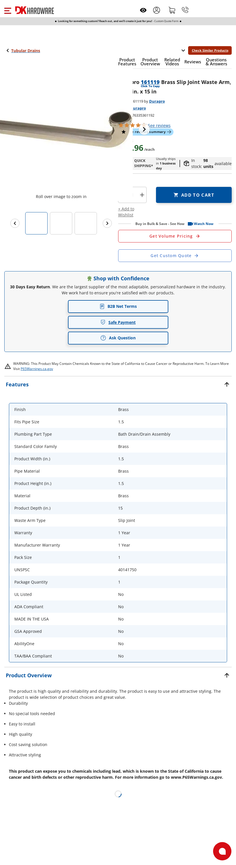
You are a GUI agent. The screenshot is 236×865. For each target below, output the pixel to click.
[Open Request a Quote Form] (175, 236)
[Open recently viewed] (143, 10)
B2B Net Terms (118, 306)
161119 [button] (150, 82)
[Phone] (185, 10)
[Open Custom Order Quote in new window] (175, 255)
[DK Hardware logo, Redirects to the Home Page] (34, 10)
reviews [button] (159, 125)
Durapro (157, 101)
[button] (7, 10)
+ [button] (142, 195)
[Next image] (144, 129)
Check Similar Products (210, 50)
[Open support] (222, 851)
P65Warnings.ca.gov (37, 368)
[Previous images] (14, 223)
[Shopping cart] (172, 10)
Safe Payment (118, 322)
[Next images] (107, 223)
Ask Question (118, 338)
